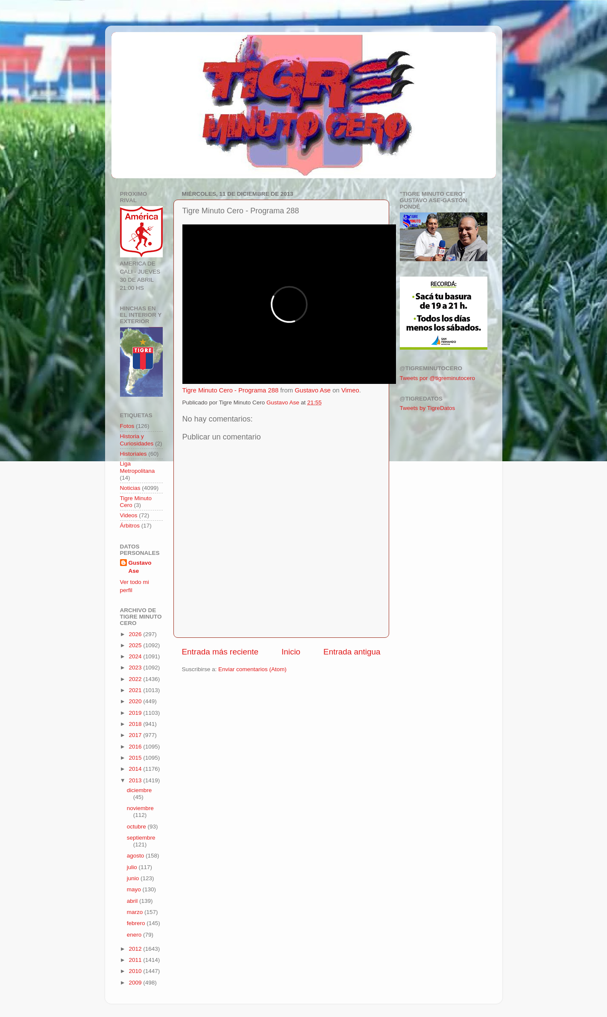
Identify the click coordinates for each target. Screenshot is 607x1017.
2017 (136, 735)
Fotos (127, 426)
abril (133, 901)
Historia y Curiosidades (137, 439)
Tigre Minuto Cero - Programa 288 (230, 390)
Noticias (130, 488)
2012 (136, 949)
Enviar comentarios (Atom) (252, 669)
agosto (136, 855)
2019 (136, 713)
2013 (136, 780)
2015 (136, 758)
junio (134, 878)
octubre (137, 826)
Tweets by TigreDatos (427, 408)
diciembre (139, 790)
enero (135, 935)
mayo (135, 889)
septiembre (141, 837)
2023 (136, 667)
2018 (136, 724)
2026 (136, 634)
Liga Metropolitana (137, 467)
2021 (136, 690)
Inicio (291, 651)
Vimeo (350, 390)
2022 (136, 679)
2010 (136, 971)
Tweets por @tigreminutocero (437, 378)
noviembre (140, 808)
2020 (136, 701)
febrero (137, 923)
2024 (136, 656)
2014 (136, 769)
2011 (136, 960)
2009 (136, 982)
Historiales (133, 454)
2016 (136, 746)
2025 (136, 645)
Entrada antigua (351, 651)
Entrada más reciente (220, 651)
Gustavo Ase (313, 390)
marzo (135, 912)
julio (133, 867)
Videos (129, 515)
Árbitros (130, 525)
